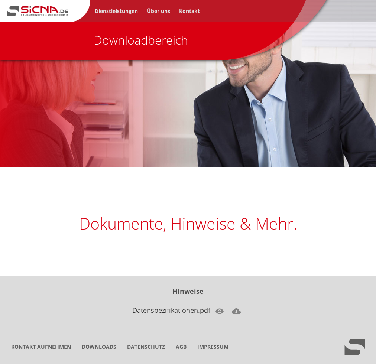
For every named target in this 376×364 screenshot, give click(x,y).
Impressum (212, 347)
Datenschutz (146, 347)
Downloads (99, 347)
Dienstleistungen (116, 11)
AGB (181, 347)
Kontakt (189, 11)
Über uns (158, 11)
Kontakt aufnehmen (41, 347)
